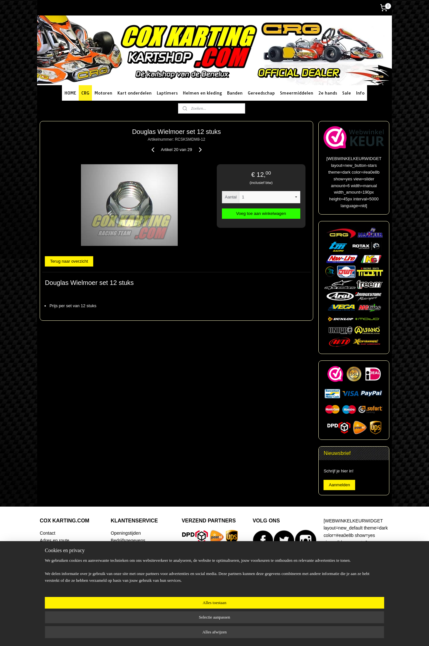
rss (211, 634)
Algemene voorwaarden (134, 569)
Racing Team (53, 562)
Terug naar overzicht (69, 261)
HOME (70, 93)
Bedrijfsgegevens (128, 540)
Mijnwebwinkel (282, 634)
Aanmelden (339, 484)
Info (360, 93)
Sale (346, 93)
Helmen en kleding (202, 93)
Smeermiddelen (296, 93)
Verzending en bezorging (136, 547)
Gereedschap (261, 93)
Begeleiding (51, 569)
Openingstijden (126, 533)
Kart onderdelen (134, 93)
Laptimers (167, 93)
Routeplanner (53, 547)
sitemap (200, 634)
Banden (235, 93)
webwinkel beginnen (233, 634)
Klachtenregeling (127, 576)
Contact (47, 533)
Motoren (103, 93)
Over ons (49, 576)
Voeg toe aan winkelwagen (261, 213)
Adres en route (54, 540)
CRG (85, 93)
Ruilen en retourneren (132, 562)
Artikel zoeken (54, 583)
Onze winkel (52, 554)
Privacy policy (124, 583)
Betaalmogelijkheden (132, 554)
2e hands (327, 93)
